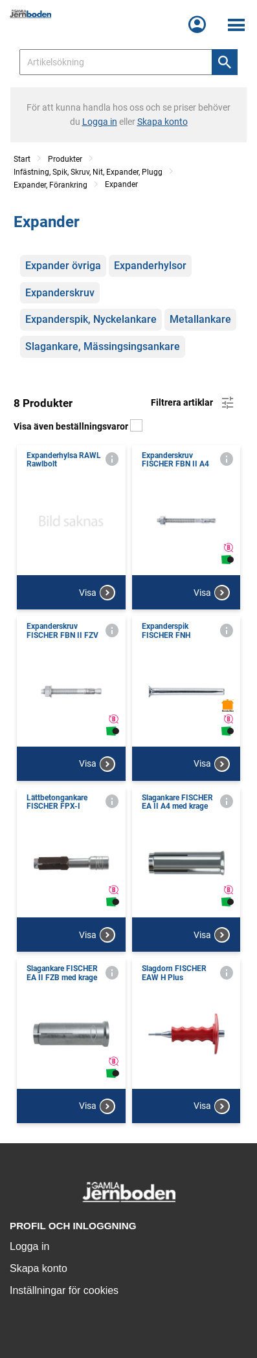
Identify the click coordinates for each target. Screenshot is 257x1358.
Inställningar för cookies (64, 1290)
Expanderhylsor (150, 265)
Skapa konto (38, 1268)
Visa (97, 592)
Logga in (29, 1246)
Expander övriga (63, 265)
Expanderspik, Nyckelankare (91, 319)
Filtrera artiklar (193, 403)
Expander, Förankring (50, 185)
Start (22, 159)
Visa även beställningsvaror (78, 426)
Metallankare (200, 319)
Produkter (65, 159)
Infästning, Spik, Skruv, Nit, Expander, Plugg (88, 172)
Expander (121, 184)
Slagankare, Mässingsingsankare (102, 346)
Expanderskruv (60, 293)
